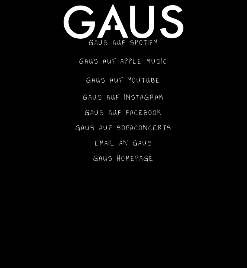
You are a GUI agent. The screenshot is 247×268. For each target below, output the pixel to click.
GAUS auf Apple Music (123, 61)
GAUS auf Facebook (123, 112)
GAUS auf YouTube (123, 80)
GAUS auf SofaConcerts (124, 128)
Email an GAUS (124, 143)
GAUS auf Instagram (123, 97)
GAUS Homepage (123, 158)
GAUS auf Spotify (123, 42)
